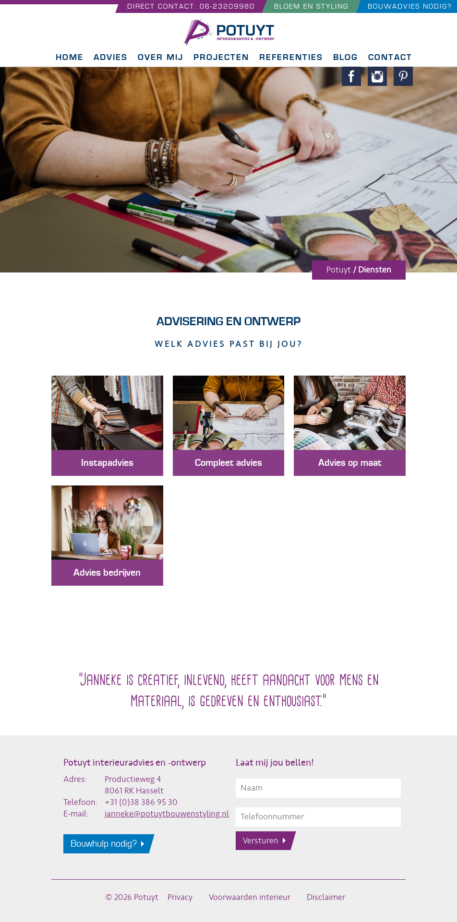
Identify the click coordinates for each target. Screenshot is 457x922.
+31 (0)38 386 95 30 (141, 802)
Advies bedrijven (107, 572)
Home (70, 57)
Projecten (221, 57)
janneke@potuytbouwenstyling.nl (167, 813)
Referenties (291, 57)
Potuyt (338, 269)
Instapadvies (107, 463)
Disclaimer (326, 897)
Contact (390, 57)
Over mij (160, 57)
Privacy (180, 897)
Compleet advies (228, 463)
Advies (111, 57)
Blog (345, 57)
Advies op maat (350, 463)
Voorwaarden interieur (249, 897)
